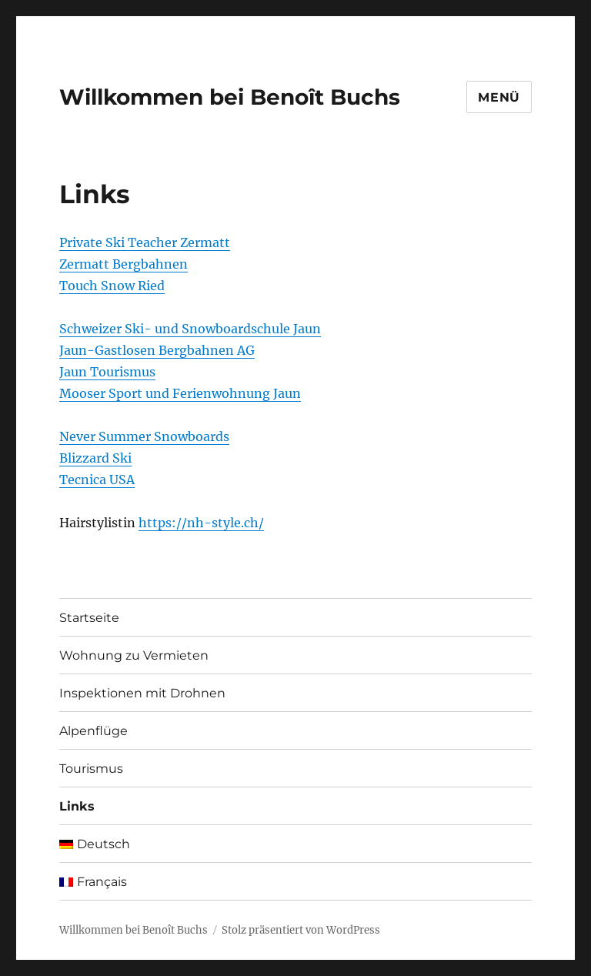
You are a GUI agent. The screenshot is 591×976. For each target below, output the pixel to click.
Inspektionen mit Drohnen (142, 693)
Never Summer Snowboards (144, 436)
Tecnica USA (97, 479)
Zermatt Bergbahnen (123, 264)
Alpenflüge (93, 731)
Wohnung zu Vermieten (134, 655)
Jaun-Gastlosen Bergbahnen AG (157, 350)
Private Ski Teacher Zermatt (144, 242)
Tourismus (91, 768)
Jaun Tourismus (107, 371)
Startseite (89, 617)
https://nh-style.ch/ (201, 522)
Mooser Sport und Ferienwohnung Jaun (180, 393)
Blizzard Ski (95, 458)
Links (77, 806)
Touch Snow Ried (112, 285)
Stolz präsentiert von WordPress (301, 930)
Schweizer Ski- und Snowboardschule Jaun (190, 328)
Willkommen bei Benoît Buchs (229, 97)
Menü (499, 97)
